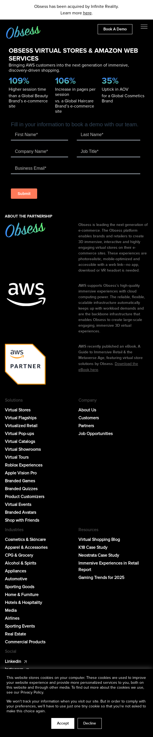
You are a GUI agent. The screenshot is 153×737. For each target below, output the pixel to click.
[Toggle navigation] (144, 26)
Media (11, 610)
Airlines (12, 618)
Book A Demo (115, 29)
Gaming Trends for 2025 (101, 577)
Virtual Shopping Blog (99, 539)
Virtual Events (18, 504)
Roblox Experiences (23, 465)
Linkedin (13, 661)
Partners (86, 426)
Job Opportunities (95, 433)
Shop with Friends (22, 520)
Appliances (15, 571)
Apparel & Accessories (26, 547)
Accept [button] (63, 723)
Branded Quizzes (21, 489)
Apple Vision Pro (21, 473)
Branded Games (20, 481)
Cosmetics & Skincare (25, 539)
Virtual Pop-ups (19, 433)
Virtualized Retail (21, 426)
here (87, 13)
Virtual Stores (17, 410)
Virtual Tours (16, 457)
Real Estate (15, 634)
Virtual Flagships (20, 418)
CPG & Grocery (19, 555)
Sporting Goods (19, 587)
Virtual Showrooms (23, 449)
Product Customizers (24, 496)
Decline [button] (89, 723)
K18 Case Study (92, 547)
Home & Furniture (22, 594)
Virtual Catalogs (20, 441)
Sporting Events (20, 626)
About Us (87, 410)
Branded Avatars (20, 512)
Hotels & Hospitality (23, 602)
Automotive (16, 579)
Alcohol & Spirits (20, 563)
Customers (88, 418)
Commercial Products (25, 642)
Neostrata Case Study (98, 555)
